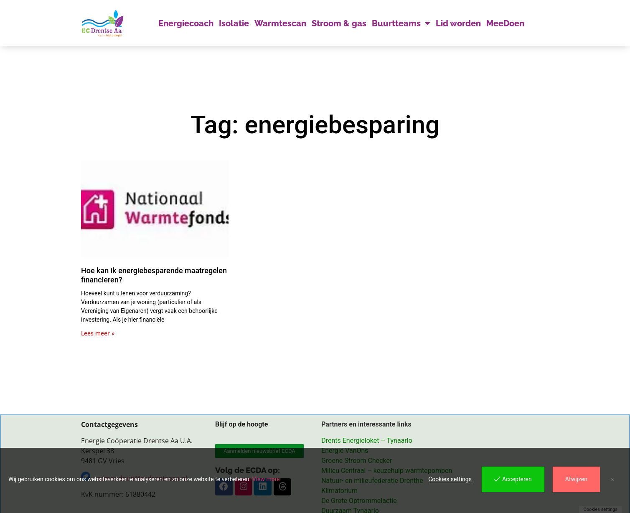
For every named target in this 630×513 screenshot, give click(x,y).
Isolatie (234, 23)
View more (266, 479)
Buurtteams (401, 23)
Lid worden (458, 23)
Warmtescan (280, 23)
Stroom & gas (339, 23)
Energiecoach (185, 23)
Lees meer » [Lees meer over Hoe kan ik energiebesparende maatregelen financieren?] (97, 333)
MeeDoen (505, 23)
